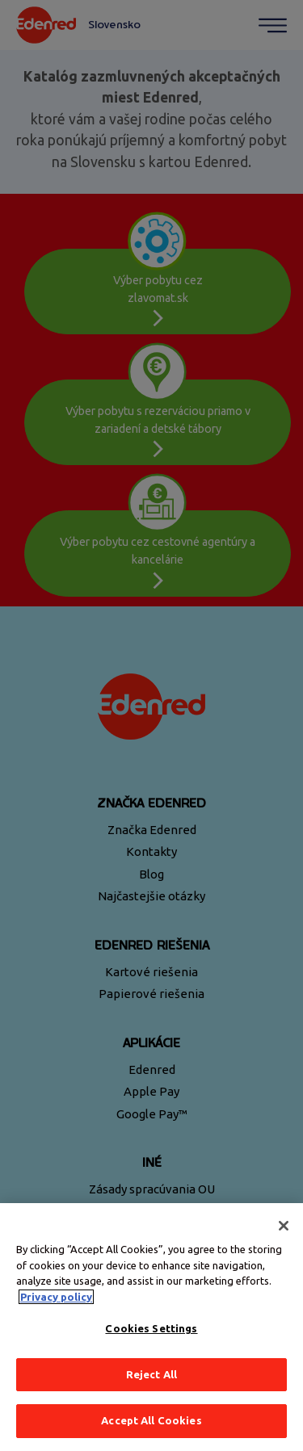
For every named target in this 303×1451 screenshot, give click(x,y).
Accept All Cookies (151, 1420)
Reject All (151, 1374)
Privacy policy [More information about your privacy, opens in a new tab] (56, 1296)
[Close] (283, 1225)
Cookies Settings (151, 1328)
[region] (151, 1327)
